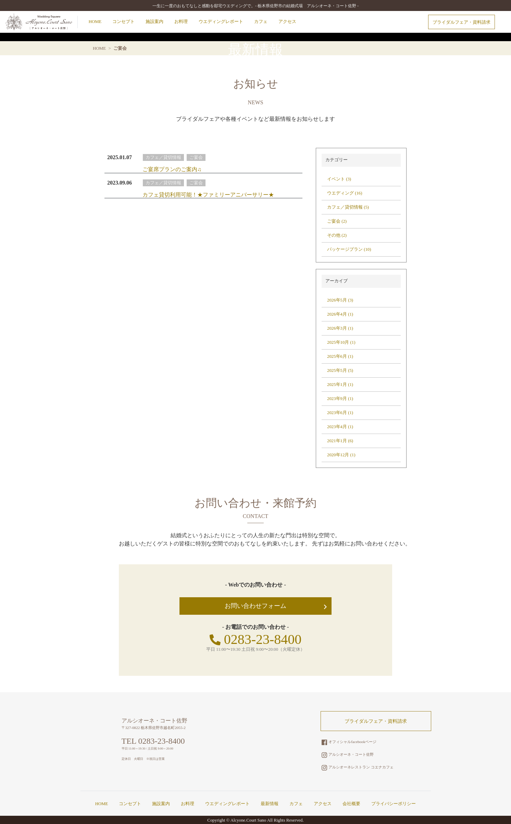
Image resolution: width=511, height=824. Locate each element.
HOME (95, 21)
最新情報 (269, 803)
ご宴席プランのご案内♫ (171, 169)
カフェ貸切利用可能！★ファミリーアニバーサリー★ (208, 195)
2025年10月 (338, 342)
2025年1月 (337, 384)
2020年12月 (338, 454)
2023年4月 (337, 426)
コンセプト (123, 21)
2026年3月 (337, 328)
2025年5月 (337, 370)
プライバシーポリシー (393, 803)
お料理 (181, 21)
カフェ (260, 21)
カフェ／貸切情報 (163, 157)
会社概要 (351, 803)
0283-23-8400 (256, 639)
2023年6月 (337, 412)
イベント (336, 179)
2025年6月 (337, 356)
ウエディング (340, 193)
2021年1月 (337, 440)
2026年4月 (337, 314)
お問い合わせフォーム (255, 605)
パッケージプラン (345, 249)
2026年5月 (337, 300)
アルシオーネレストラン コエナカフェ (357, 767)
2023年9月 (337, 398)
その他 (333, 235)
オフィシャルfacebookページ (349, 742)
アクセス (287, 21)
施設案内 (154, 21)
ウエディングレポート (221, 21)
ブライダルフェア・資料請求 (461, 22)
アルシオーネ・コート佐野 (347, 754)
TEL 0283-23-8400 (153, 741)
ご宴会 (196, 157)
